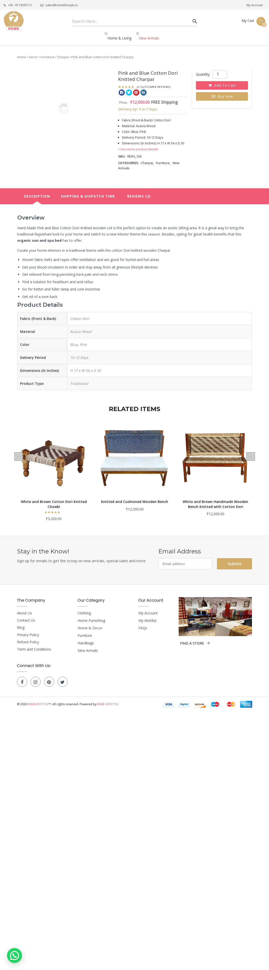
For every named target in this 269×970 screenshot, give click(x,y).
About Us (24, 609)
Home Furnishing (91, 616)
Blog (21, 623)
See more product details (138, 145)
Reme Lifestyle (108, 700)
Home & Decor (90, 624)
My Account (254, 5)
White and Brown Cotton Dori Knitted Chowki (135, 500)
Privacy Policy (28, 630)
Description (37, 192)
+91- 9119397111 (18, 5)
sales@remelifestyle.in (58, 5)
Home (21, 52)
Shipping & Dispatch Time (88, 192)
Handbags (86, 639)
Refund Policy (28, 638)
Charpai (63, 52)
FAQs (142, 624)
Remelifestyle (38, 700)
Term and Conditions (34, 645)
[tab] (37, 192)
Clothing (84, 609)
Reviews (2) (139, 192)
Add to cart (225, 81)
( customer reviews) (153, 82)
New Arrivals (88, 646)
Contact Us (26, 616)
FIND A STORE (195, 639)
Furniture (47, 52)
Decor (33, 52)
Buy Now (225, 92)
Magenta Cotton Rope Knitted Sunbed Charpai (53, 500)
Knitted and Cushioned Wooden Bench (215, 497)
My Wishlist (147, 616)
